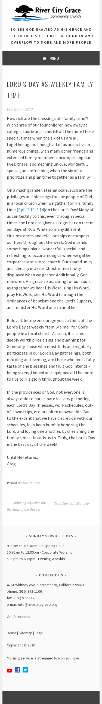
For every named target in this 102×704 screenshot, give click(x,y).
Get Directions (18, 616)
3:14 (40, 209)
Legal (39, 632)
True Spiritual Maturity (74, 504)
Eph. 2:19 (26, 209)
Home (11, 632)
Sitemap (25, 632)
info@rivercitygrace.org (37, 604)
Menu (54, 58)
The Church (31, 483)
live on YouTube (66, 658)
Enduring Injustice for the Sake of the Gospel (26, 506)
